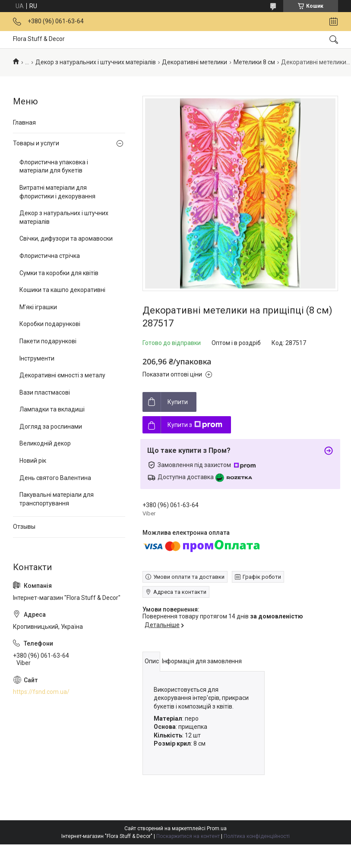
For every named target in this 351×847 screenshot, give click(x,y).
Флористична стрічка (49, 255)
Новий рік (32, 460)
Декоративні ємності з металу (62, 375)
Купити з (195, 425)
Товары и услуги (36, 143)
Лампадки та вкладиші (52, 409)
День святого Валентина (55, 477)
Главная (24, 122)
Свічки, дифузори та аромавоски (66, 238)
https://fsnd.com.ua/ (41, 691)
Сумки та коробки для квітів (58, 273)
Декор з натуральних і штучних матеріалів (95, 62)
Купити (178, 401)
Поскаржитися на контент (188, 836)
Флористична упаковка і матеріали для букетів (53, 166)
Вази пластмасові (44, 392)
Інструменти (36, 358)
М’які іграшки (38, 307)
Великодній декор (45, 443)
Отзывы (24, 526)
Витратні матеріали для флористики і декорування (57, 192)
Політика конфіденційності (257, 836)
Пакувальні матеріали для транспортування (56, 499)
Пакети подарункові (47, 341)
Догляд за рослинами (50, 426)
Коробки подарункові (49, 323)
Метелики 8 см (254, 62)
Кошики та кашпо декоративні (62, 289)
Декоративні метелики (194, 62)
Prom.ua (217, 828)
